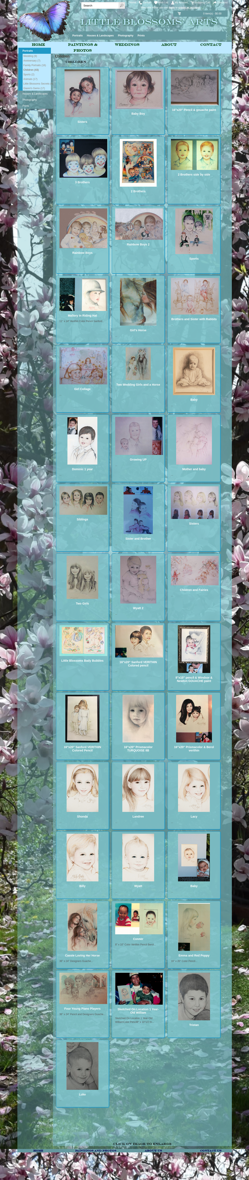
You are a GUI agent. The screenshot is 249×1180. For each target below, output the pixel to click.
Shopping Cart (202, 2)
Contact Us (210, 1150)
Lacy (194, 816)
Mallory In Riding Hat (82, 315)
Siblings (82, 519)
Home (132, 2)
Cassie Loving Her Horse (82, 955)
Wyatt (138, 886)
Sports (194, 258)
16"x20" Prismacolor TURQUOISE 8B (138, 748)
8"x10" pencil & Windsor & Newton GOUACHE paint (194, 679)
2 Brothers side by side (194, 174)
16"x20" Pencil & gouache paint (194, 110)
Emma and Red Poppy (194, 955)
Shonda (82, 816)
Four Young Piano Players (82, 1008)
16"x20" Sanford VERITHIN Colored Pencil (82, 748)
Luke (82, 1094)
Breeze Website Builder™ (221, 1173)
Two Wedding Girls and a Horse (138, 384)
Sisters (82, 121)
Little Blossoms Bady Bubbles (82, 660)
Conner (138, 939)
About (169, 45)
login (172, 7)
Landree (138, 816)
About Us (153, 1150)
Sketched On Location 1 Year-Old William (138, 1011)
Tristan (194, 1025)
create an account (189, 7)
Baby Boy (138, 113)
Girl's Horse (138, 330)
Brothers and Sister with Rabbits (194, 319)
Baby (193, 399)
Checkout (222, 2)
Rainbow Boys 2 (138, 244)
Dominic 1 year (82, 469)
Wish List (163, 2)
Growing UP (138, 459)
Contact (147, 2)
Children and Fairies (194, 590)
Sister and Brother (138, 538)
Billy (82, 886)
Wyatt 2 (138, 608)
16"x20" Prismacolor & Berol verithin (194, 748)
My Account (181, 2)
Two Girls (82, 603)
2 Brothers (138, 191)
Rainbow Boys (82, 252)
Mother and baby (194, 469)
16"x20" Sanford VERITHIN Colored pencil (138, 663)
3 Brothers (82, 182)
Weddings (127, 45)
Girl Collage (82, 389)
